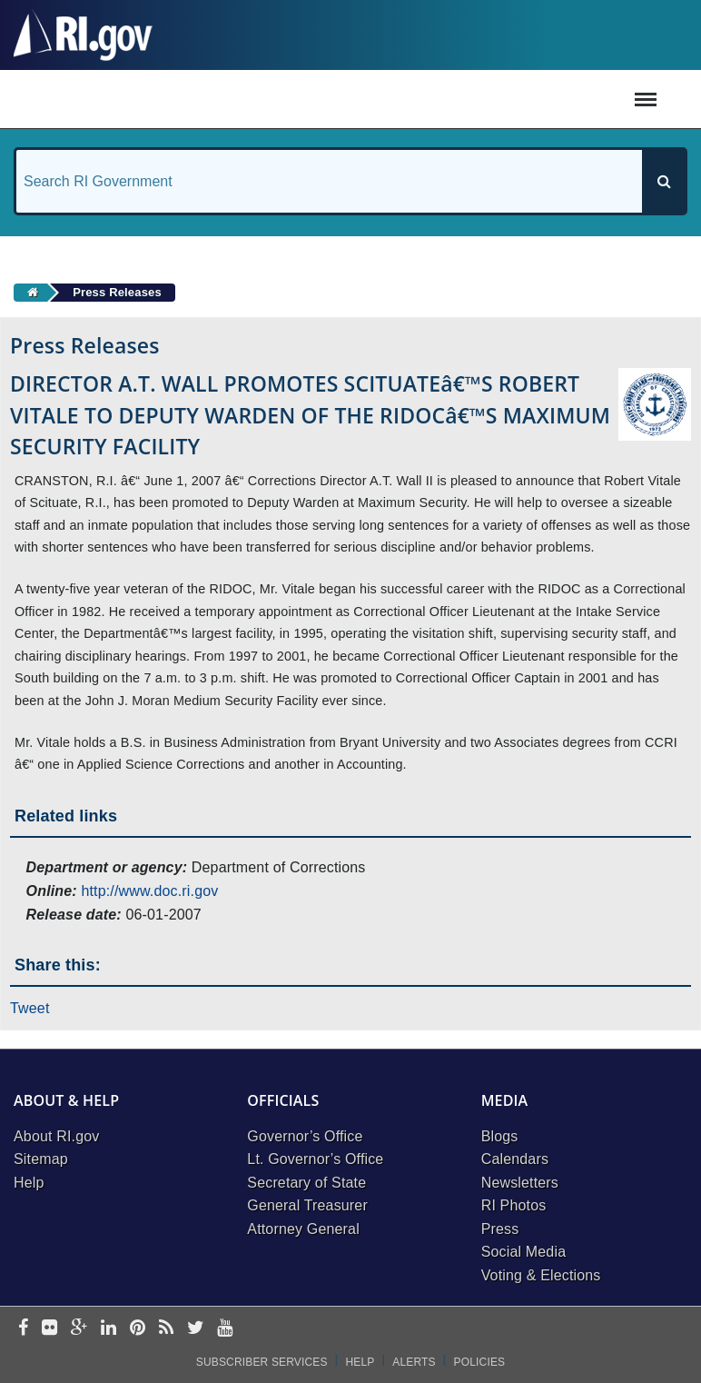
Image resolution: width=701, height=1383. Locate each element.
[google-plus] (79, 1329)
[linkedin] (108, 1329)
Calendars (514, 1159)
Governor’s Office (304, 1136)
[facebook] (23, 1329)
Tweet (30, 1008)
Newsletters (519, 1182)
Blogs (499, 1136)
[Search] (664, 181)
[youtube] (224, 1329)
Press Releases (117, 292)
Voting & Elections (541, 1275)
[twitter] (195, 1329)
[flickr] (49, 1329)
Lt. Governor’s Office (315, 1159)
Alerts (413, 1362)
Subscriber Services (262, 1362)
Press (500, 1229)
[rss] (166, 1329)
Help (29, 1182)
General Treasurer (307, 1205)
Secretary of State (306, 1182)
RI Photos (514, 1205)
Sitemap (41, 1159)
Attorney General (303, 1229)
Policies (480, 1362)
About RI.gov (56, 1136)
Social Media (524, 1251)
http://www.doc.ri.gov (149, 891)
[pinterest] (137, 1329)
